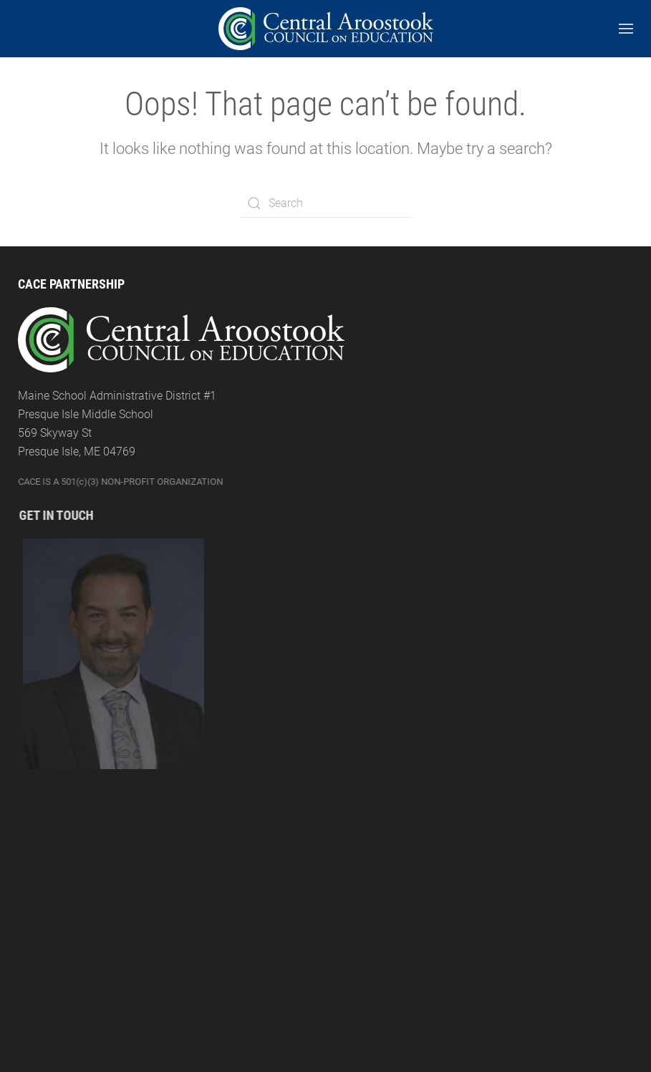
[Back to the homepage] (325, 28)
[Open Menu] (626, 28)
